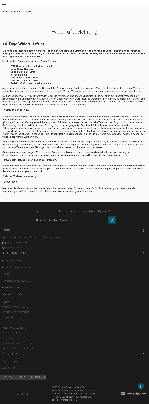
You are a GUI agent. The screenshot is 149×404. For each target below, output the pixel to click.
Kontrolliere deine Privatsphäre (24, 377)
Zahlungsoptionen (12, 333)
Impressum (8, 338)
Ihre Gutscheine (13, 287)
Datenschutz (9, 317)
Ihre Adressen (12, 274)
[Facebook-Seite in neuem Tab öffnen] (22, 393)
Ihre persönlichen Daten (18, 281)
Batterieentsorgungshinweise (18, 343)
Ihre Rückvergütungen (18, 267)
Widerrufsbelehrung (14, 328)
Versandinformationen (15, 307)
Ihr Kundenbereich (14, 253)
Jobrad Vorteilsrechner (16, 312)
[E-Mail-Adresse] (74, 220)
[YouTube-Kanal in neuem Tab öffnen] (17, 393)
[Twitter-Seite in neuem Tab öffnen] (27, 393)
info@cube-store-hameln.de (35, 83)
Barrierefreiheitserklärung (18, 348)
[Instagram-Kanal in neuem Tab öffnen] (32, 393)
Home (5, 11)
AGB (4, 322)
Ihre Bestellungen (15, 260)
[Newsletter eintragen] (112, 220)
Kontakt (6, 302)
